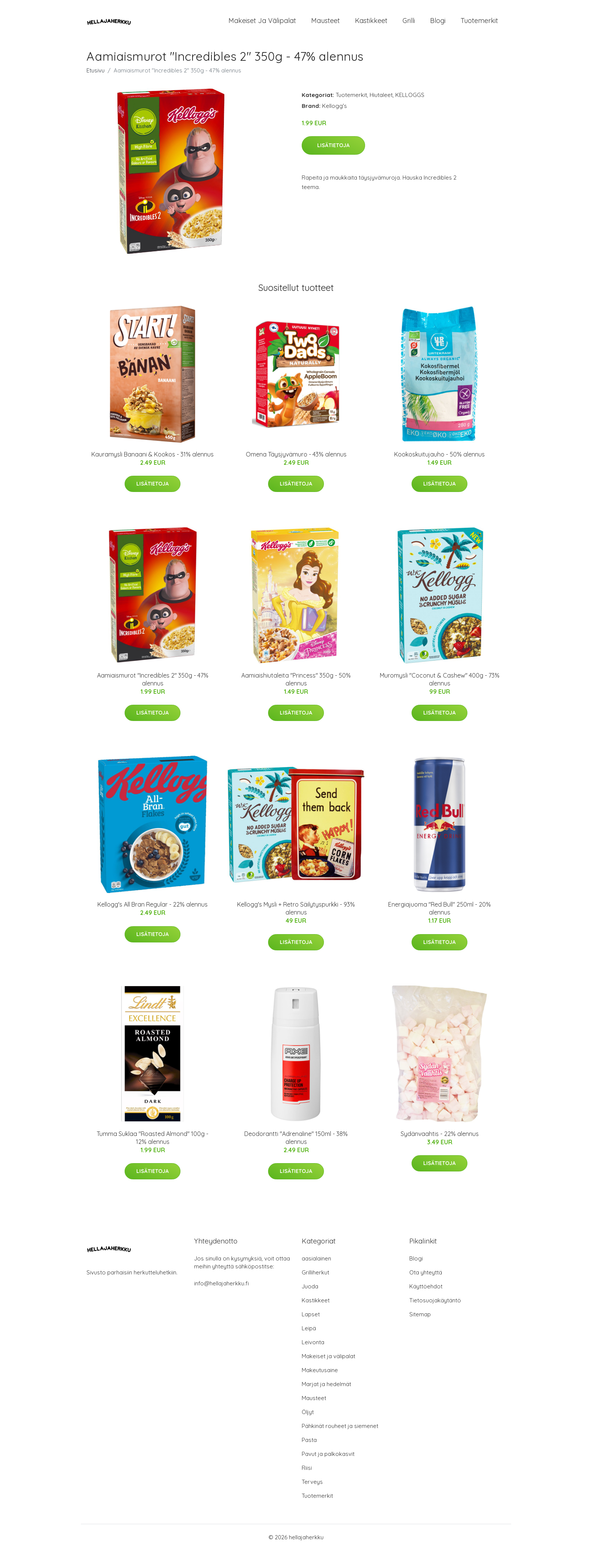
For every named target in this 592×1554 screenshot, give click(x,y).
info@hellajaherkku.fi (221, 1287)
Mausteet (325, 22)
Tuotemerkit (479, 22)
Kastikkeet (371, 22)
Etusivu (95, 74)
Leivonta (313, 1346)
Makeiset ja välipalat (262, 22)
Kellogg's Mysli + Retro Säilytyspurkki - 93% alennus (296, 912)
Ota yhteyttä (425, 1276)
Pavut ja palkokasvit (328, 1457)
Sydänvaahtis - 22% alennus (440, 1137)
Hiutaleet (381, 98)
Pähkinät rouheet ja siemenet (340, 1429)
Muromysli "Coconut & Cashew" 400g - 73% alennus (439, 683)
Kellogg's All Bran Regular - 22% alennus (152, 908)
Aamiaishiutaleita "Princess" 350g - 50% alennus (296, 683)
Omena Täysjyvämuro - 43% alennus (296, 458)
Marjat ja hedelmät (326, 1387)
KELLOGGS (409, 98)
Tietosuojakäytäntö (435, 1304)
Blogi (438, 22)
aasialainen (316, 1262)
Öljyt (308, 1415)
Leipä (309, 1332)
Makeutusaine (320, 1373)
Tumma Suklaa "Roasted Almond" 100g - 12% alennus (152, 1141)
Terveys (312, 1485)
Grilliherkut (315, 1276)
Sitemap (420, 1318)
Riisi (307, 1471)
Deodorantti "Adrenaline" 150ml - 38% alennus (296, 1141)
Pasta (309, 1443)
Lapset (311, 1318)
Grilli (408, 22)
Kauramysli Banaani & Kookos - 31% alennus (152, 458)
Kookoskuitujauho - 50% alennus (439, 458)
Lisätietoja (333, 149)
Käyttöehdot (425, 1290)
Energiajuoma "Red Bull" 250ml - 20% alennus (439, 912)
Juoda (310, 1290)
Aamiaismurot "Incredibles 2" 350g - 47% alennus (152, 683)
